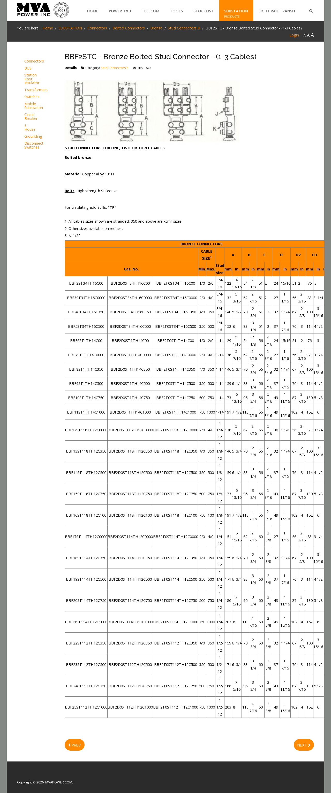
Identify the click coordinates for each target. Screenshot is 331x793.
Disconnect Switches (30, 145)
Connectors (30, 61)
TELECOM (150, 11)
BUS (28, 68)
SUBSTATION (236, 11)
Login (294, 35)
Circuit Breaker (30, 117)
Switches (30, 97)
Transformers (30, 90)
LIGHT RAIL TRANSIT (277, 11)
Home (92, 11)
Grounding (30, 136)
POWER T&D (120, 11)
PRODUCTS (116, 16)
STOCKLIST (203, 11)
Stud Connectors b (115, 68)
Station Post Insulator (30, 79)
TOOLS (176, 11)
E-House (29, 127)
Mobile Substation (30, 106)
